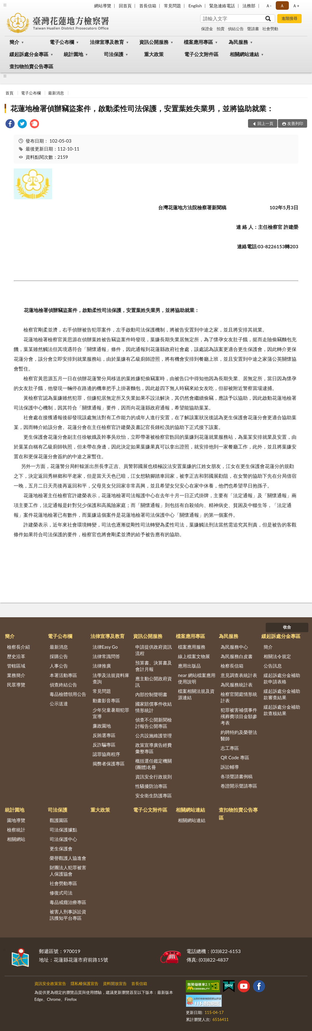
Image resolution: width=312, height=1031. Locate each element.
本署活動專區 (63, 675)
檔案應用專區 (198, 42)
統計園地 (73, 54)
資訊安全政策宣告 (50, 983)
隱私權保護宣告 (84, 983)
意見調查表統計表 (239, 675)
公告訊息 (273, 665)
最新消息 (56, 92)
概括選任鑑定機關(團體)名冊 (153, 764)
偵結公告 (236, 28)
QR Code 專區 (235, 757)
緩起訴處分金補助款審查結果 (282, 694)
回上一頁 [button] (265, 123)
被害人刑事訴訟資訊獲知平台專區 (68, 915)
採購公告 (59, 656)
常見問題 (172, 5)
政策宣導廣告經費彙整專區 (153, 748)
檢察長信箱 (232, 665)
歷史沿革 (16, 656)
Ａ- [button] (268, 5)
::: (4, 4)
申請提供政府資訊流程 (153, 650)
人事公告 (59, 665)
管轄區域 (16, 665)
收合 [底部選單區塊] (287, 627)
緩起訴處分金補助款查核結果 (282, 710)
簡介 (14, 42)
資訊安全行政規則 (153, 776)
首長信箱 (147, 5)
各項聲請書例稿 (237, 776)
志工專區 (230, 748)
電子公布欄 (62, 42)
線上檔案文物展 (194, 656)
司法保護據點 (63, 829)
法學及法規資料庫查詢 (111, 678)
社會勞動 (270, 28)
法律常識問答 (106, 656)
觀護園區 (59, 820)
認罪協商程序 (106, 754)
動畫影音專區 (106, 700)
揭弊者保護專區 (109, 763)
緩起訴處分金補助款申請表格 (282, 678)
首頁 (9, 92)
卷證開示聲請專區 (239, 785)
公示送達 (59, 703)
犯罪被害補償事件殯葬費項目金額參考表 (239, 716)
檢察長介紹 (18, 647)
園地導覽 (16, 820)
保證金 (207, 28)
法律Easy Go (105, 647)
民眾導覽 (16, 684)
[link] (10, 124)
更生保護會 (61, 848)
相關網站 (16, 839)
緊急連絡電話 (222, 5)
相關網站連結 (244, 54)
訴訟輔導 (230, 767)
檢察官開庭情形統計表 (239, 697)
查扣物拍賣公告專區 (31, 66)
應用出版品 (189, 665)
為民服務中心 (234, 647)
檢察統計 (16, 829)
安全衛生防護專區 (153, 795)
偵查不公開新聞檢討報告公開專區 (153, 723)
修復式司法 (61, 892)
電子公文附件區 (201, 54)
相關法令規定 (277, 656)
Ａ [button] (282, 5)
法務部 (249, 5)
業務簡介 (16, 675)
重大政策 (154, 54)
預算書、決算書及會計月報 (153, 666)
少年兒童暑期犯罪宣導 (111, 713)
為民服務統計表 (237, 684)
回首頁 (125, 5)
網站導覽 (102, 5)
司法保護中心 (63, 839)
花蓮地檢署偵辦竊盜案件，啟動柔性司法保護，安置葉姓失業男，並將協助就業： (142, 108)
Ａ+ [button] (295, 5)
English (195, 5)
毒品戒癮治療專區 (68, 902)
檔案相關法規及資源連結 (196, 694)
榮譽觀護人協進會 (68, 858)
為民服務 (238, 42)
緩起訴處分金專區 (28, 54)
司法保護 (113, 54)
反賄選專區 (104, 735)
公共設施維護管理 (153, 735)
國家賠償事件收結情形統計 (153, 707)
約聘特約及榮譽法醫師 (239, 735)
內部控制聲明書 (151, 694)
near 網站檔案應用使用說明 (196, 678)
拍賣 (221, 28)
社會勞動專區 (63, 883)
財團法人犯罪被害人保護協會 (68, 871)
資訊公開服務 (153, 42)
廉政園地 (102, 725)
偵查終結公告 (63, 684)
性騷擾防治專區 (151, 786)
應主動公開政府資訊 (153, 682)
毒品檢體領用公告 (68, 694)
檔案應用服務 (191, 647)
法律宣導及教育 (107, 42)
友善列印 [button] (295, 123)
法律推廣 (102, 665)
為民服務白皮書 (237, 656)
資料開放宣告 (115, 983)
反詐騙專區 (104, 744)
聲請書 (253, 28)
